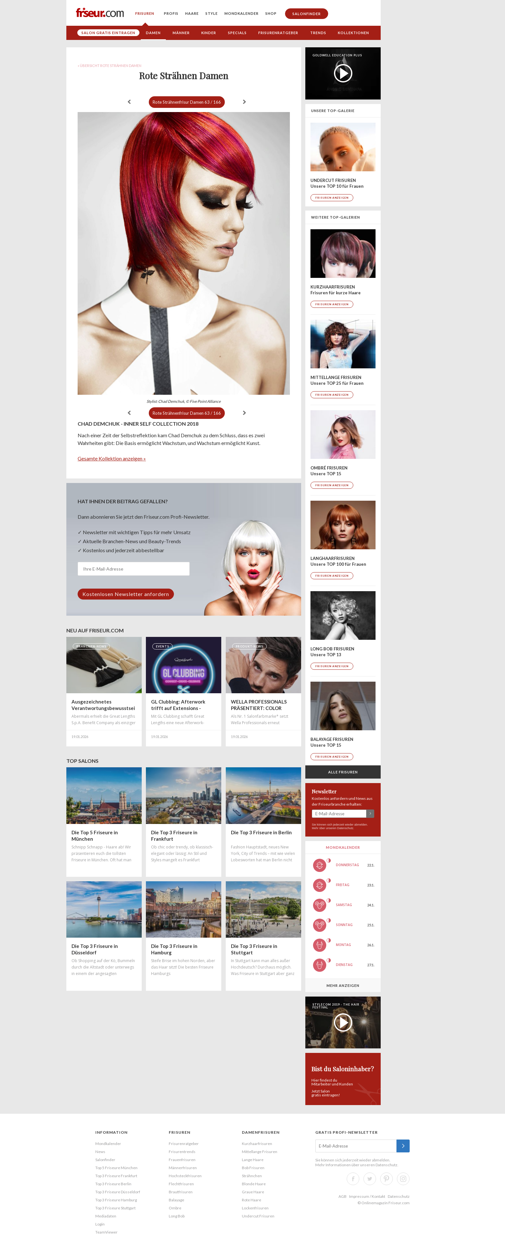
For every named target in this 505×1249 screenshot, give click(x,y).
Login (100, 1224)
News (100, 1151)
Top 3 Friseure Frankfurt (116, 1175)
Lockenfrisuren (255, 1208)
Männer (181, 33)
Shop (271, 13)
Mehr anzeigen (343, 985)
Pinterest (386, 1178)
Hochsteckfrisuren (185, 1175)
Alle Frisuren (343, 772)
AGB (342, 1196)
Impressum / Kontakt (367, 1196)
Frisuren (144, 13)
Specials (237, 33)
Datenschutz (345, 828)
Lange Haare (252, 1159)
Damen (153, 33)
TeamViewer (106, 1232)
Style (211, 13)
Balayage (176, 1199)
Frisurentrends (182, 1151)
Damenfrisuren (261, 1132)
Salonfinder (306, 14)
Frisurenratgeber (278, 33)
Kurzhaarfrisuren (257, 1143)
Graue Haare (253, 1191)
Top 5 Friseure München (116, 1167)
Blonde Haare (254, 1183)
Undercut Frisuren (258, 1216)
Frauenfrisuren (182, 1159)
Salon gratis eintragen (108, 33)
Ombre (175, 1208)
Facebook (353, 1178)
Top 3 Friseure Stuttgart (115, 1208)
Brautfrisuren (181, 1191)
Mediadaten (105, 1216)
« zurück (129, 102)
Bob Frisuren (253, 1167)
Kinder (208, 33)
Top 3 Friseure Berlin (113, 1183)
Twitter (369, 1178)
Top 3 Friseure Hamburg (116, 1199)
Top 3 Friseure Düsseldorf (117, 1191)
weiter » (244, 102)
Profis (171, 13)
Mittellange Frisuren (259, 1151)
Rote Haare (251, 1199)
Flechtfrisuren (181, 1183)
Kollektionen (353, 33)
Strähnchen (252, 1175)
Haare (192, 13)
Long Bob (177, 1216)
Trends (318, 33)
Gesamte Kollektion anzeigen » (112, 458)
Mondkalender (241, 13)
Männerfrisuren (183, 1167)
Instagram (403, 1178)
